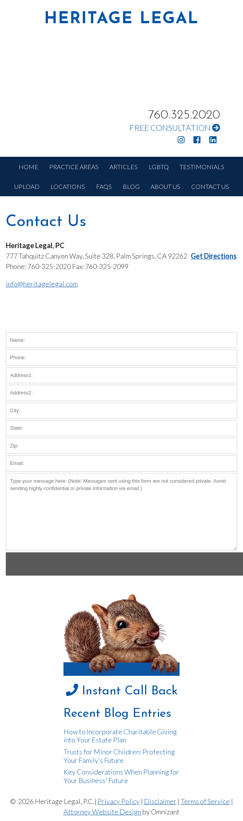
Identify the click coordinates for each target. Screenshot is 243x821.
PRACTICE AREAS (74, 166)
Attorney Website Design (102, 811)
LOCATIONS (67, 186)
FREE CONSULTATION (175, 127)
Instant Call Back (122, 691)
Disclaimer (160, 801)
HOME (28, 166)
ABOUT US (165, 186)
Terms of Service (205, 801)
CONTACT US (210, 186)
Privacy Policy (119, 801)
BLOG (131, 186)
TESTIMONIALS (202, 166)
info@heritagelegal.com (42, 283)
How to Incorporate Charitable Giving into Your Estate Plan (120, 735)
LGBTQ (159, 166)
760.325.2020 (184, 115)
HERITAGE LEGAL (121, 19)
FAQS (104, 186)
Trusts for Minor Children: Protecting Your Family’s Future (119, 755)
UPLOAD (26, 186)
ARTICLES (124, 166)
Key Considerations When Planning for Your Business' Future (121, 776)
